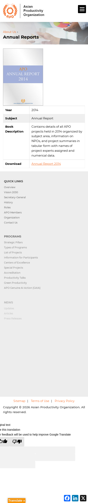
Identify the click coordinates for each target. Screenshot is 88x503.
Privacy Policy (65, 401)
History (8, 205)
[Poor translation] (17, 441)
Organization (12, 220)
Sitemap (19, 401)
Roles (7, 210)
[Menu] (82, 9)
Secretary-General (15, 200)
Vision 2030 (11, 195)
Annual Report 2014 (46, 164)
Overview (9, 190)
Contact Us (10, 225)
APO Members (13, 215)
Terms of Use (40, 401)
